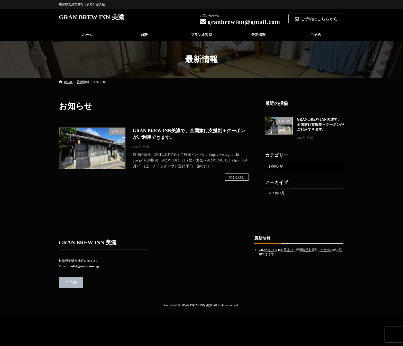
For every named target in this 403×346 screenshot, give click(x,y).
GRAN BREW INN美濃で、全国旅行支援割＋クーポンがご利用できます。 (320, 124)
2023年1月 (277, 193)
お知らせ (276, 166)
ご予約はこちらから (316, 19)
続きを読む (236, 177)
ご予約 (71, 282)
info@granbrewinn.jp (84, 266)
